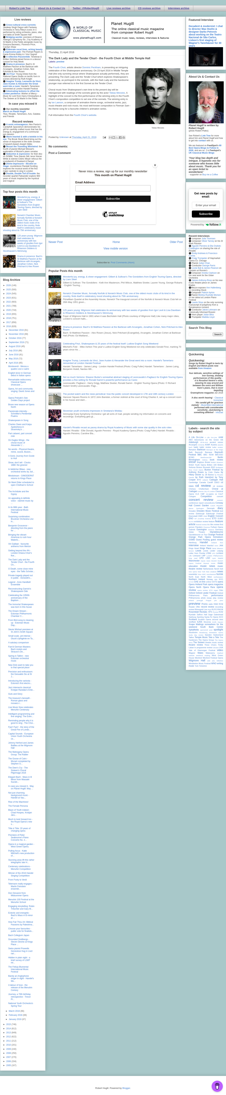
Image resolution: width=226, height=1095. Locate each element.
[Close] (155, 165)
